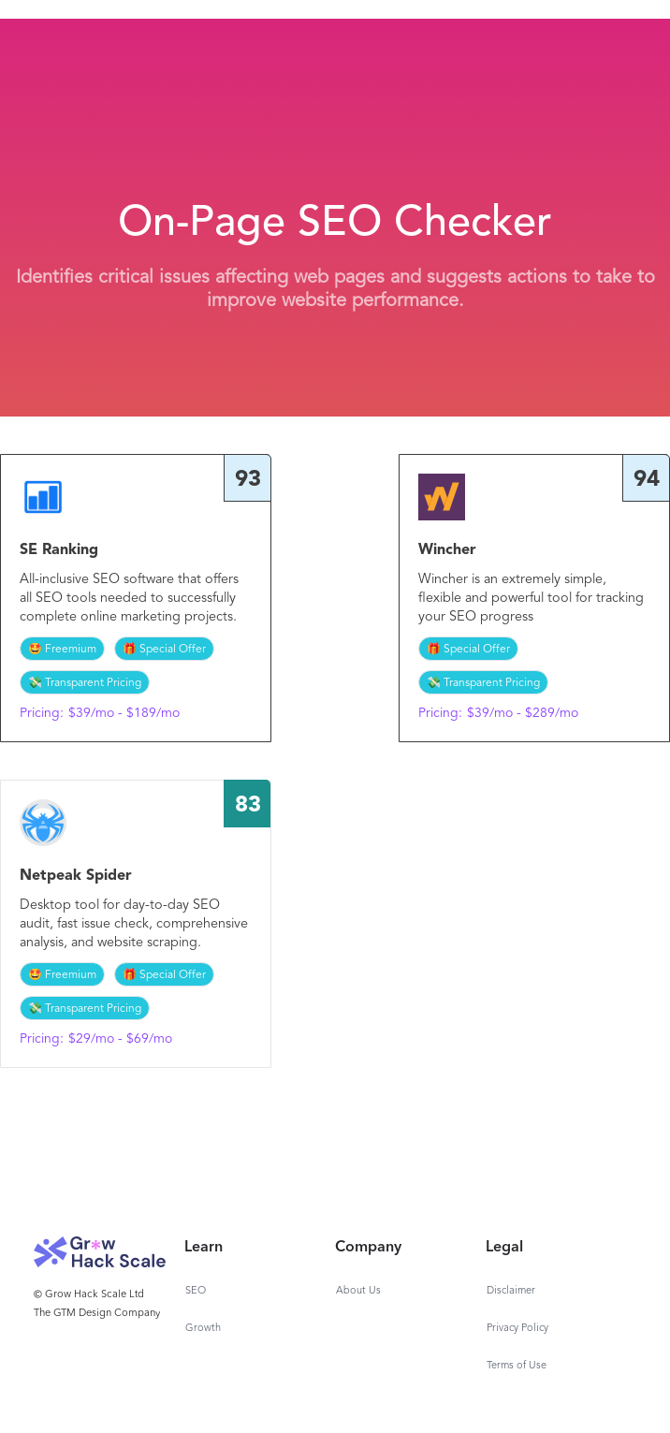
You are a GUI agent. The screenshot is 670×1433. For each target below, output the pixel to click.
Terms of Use (516, 1366)
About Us (358, 1291)
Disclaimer (511, 1291)
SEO (195, 1291)
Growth (203, 1328)
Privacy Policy (517, 1328)
